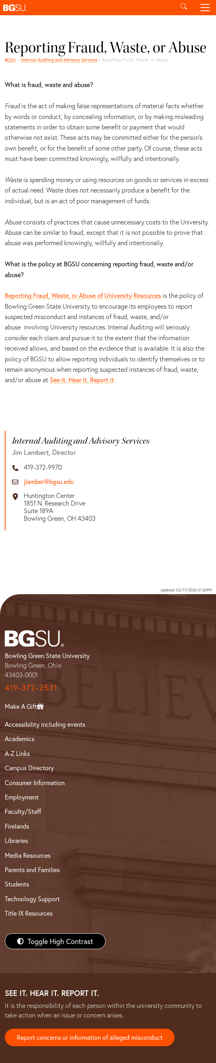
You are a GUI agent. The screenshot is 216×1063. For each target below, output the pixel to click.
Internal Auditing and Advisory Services (59, 60)
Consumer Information (35, 782)
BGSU (10, 60)
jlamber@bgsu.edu (49, 481)
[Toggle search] (183, 7)
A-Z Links (17, 753)
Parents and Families (32, 869)
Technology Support (32, 898)
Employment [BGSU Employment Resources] (22, 797)
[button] (86, 7)
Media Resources (28, 855)
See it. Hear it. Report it (82, 379)
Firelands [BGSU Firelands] (17, 826)
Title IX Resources (29, 913)
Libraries (16, 840)
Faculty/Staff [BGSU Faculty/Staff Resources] (23, 811)
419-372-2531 (31, 687)
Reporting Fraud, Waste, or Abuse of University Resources (83, 295)
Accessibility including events (45, 724)
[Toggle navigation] (205, 7)
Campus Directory (29, 768)
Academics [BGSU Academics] (19, 738)
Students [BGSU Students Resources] (17, 884)
